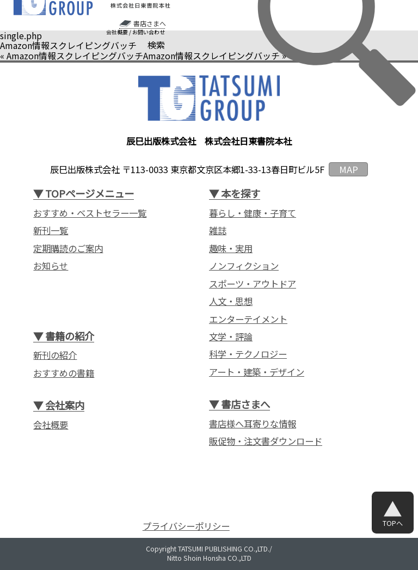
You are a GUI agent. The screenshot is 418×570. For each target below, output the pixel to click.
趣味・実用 (231, 248)
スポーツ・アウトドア (252, 283)
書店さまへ (149, 23)
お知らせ (50, 265)
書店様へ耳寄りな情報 (252, 423)
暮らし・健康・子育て (252, 213)
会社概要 (117, 32)
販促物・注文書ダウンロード (265, 441)
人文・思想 (231, 301)
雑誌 (217, 230)
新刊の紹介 (55, 355)
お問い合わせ (148, 32)
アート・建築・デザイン (256, 372)
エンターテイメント (248, 319)
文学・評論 (231, 336)
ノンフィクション (244, 265)
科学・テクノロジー (248, 354)
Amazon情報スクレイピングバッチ (75, 55)
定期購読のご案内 (68, 248)
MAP (348, 169)
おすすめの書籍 (63, 373)
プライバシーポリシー (186, 526)
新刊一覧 (50, 230)
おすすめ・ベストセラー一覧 (89, 213)
